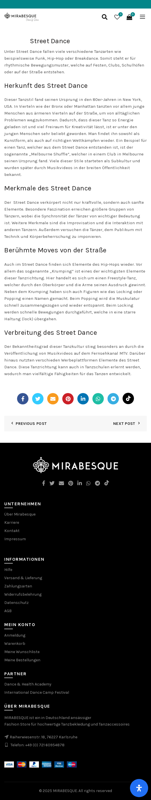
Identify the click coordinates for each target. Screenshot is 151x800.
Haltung (12, 318)
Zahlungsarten (18, 586)
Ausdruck (117, 284)
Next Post (124, 423)
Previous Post (31, 423)
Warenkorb (14, 643)
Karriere (11, 522)
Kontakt (12, 530)
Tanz (106, 119)
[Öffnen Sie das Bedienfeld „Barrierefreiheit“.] (139, 788)
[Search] (104, 17)
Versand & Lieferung (23, 577)
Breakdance (86, 58)
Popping (89, 298)
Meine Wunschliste (22, 651)
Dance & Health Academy (27, 684)
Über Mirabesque (20, 514)
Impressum (15, 539)
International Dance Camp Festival (36, 692)
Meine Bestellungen (22, 660)
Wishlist (120, 14)
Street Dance (29, 51)
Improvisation (81, 222)
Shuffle (60, 154)
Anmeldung (14, 635)
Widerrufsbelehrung (23, 594)
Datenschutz (16, 602)
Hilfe (8, 569)
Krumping (62, 271)
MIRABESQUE (65, 790)
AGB (8, 610)
